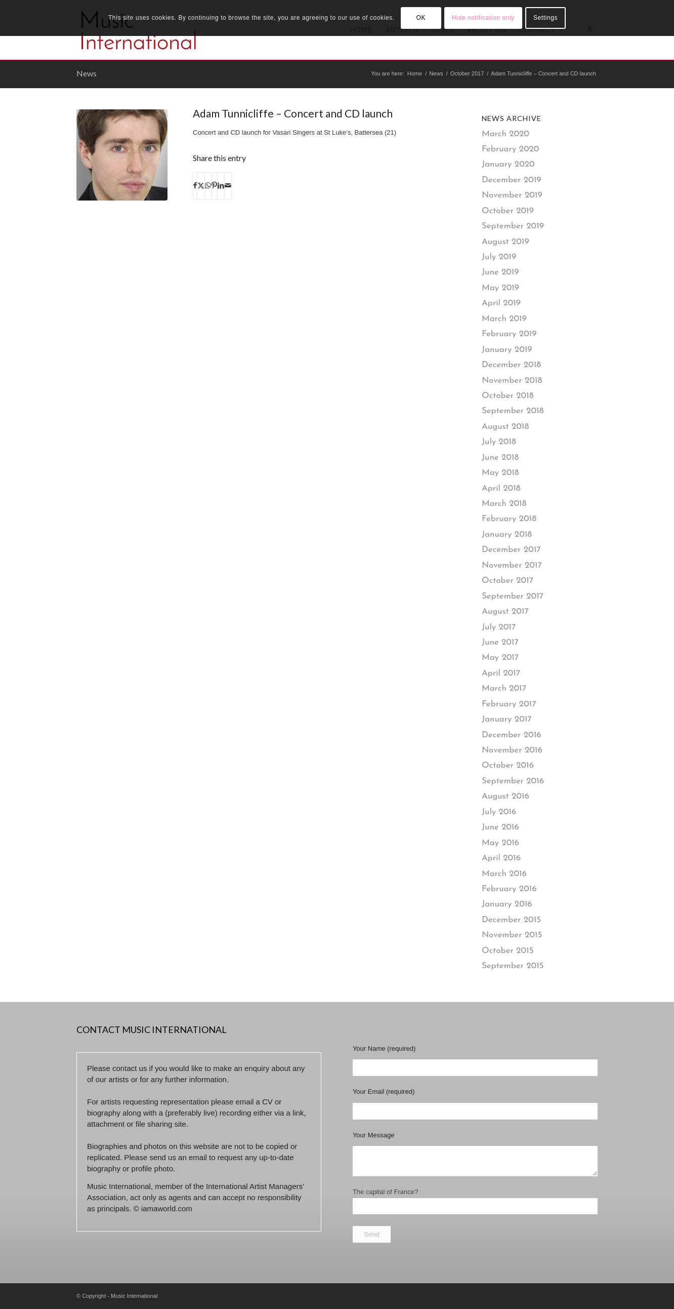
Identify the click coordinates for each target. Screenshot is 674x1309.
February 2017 (509, 704)
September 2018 (513, 411)
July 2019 (499, 257)
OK (421, 17)
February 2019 (509, 334)
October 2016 (508, 765)
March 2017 (504, 688)
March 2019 (504, 318)
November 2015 (512, 935)
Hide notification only (483, 17)
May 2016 (500, 843)
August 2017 (505, 611)
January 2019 (507, 349)
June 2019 (500, 272)
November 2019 (512, 195)
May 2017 (500, 657)
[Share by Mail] (228, 186)
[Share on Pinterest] (214, 186)
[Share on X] (200, 186)
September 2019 (513, 226)
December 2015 (511, 920)
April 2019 (501, 303)
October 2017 (507, 580)
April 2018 (501, 488)
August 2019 (505, 241)
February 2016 (509, 889)
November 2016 (512, 750)
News (86, 73)
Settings (545, 17)
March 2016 (504, 873)
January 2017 (507, 719)
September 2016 (513, 781)
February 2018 (509, 518)
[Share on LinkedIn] (221, 186)
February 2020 (510, 149)
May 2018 (500, 472)
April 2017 (501, 673)
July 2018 (499, 442)
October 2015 (508, 950)
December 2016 (511, 735)
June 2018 (500, 457)
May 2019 (500, 288)
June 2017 (500, 642)
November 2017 (512, 565)
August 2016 (505, 796)
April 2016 (501, 858)
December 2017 (511, 549)
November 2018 (512, 380)
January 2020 (508, 164)
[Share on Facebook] (195, 186)
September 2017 (512, 596)
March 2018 (504, 503)
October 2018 (508, 395)
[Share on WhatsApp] (208, 186)
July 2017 (499, 627)
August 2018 (505, 426)
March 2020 (505, 134)
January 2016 (507, 904)
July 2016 (499, 812)
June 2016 (500, 827)
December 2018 (511, 365)
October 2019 (508, 211)
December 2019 (511, 180)
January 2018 (507, 534)
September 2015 (513, 966)
